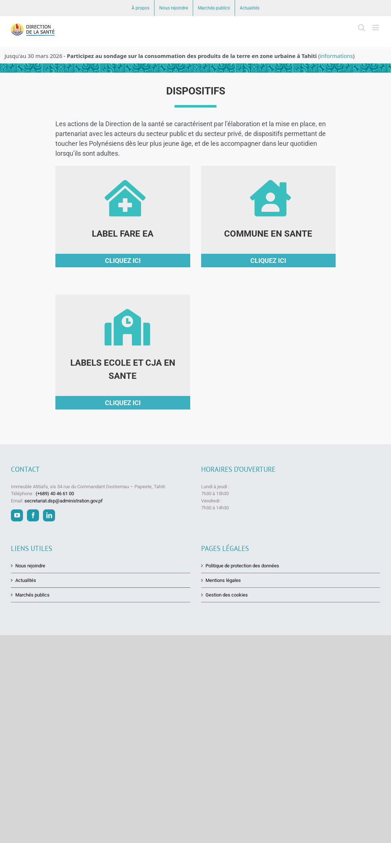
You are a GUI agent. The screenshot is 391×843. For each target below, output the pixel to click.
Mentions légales (223, 580)
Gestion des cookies (227, 595)
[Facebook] (33, 515)
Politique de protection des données (242, 565)
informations (336, 55)
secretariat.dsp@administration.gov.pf (63, 500)
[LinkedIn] (49, 515)
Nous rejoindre (30, 565)
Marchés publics (32, 595)
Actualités (25, 580)
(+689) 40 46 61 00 (55, 493)
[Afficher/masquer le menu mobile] (376, 27)
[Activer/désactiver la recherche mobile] (361, 27)
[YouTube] (17, 515)
